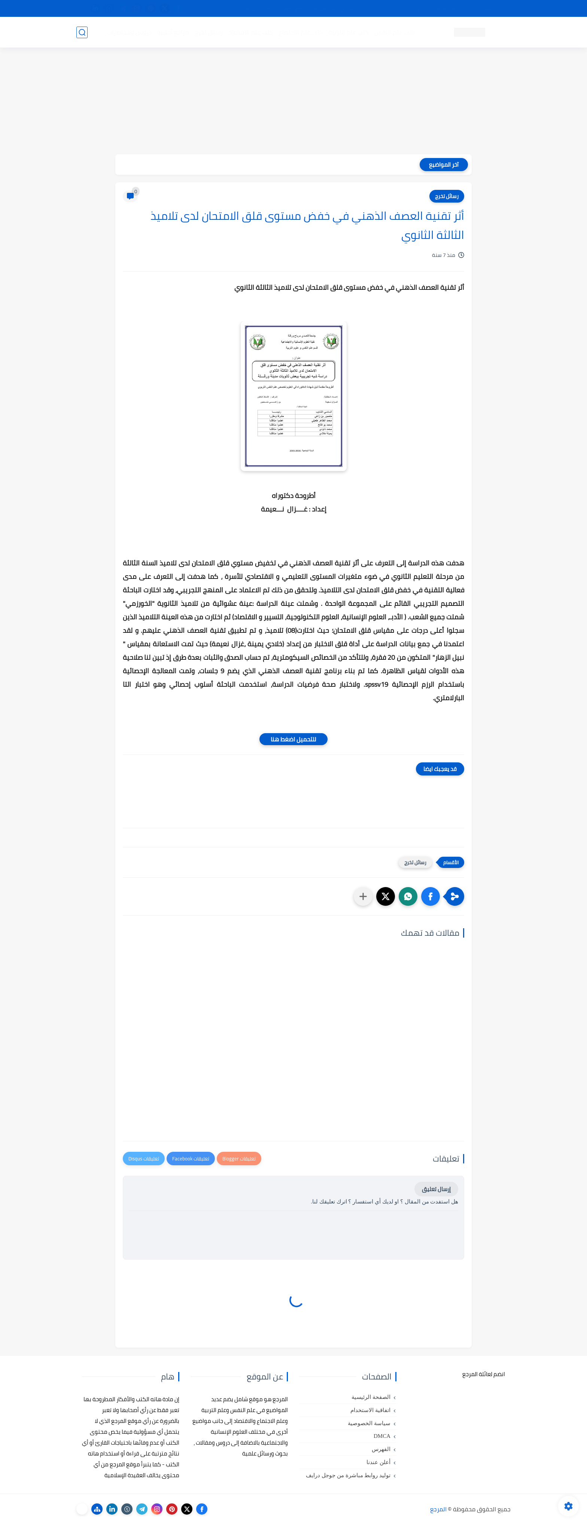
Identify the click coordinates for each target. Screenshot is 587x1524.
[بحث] (82, 32)
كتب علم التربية (349, 32)
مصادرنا (377, 8)
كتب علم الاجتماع (301, 32)
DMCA (382, 1436)
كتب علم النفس (394, 32)
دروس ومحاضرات (129, 32)
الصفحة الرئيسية (371, 1397)
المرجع (438, 1509)
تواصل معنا (495, 8)
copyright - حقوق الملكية (274, 8)
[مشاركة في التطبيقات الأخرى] (363, 896)
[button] (430, 896)
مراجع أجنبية (173, 32)
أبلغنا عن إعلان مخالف (335, 8)
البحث (401, 8)
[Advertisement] (293, 102)
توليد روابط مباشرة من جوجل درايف (348, 1475)
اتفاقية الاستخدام (370, 1410)
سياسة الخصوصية (369, 1423)
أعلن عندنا (378, 1462)
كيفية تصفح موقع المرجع (445, 8)
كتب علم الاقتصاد (250, 32)
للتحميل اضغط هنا (293, 739)
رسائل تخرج (209, 32)
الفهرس (381, 1449)
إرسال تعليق (436, 1189)
